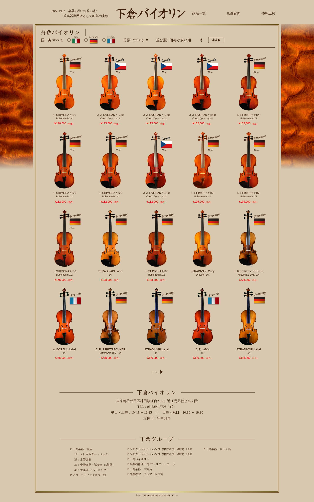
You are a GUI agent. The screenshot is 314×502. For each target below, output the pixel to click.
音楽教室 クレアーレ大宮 (146, 474)
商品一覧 (199, 13)
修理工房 (268, 13)
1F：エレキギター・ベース (91, 454)
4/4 (216, 40)
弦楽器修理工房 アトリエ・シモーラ (152, 464)
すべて (57, 40)
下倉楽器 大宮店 (141, 469)
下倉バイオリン (139, 459)
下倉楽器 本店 (82, 449)
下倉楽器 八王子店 (218, 449)
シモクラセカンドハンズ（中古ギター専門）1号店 (161, 449)
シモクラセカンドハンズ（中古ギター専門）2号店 (161, 454)
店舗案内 (233, 13)
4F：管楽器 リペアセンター (91, 470)
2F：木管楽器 (83, 459)
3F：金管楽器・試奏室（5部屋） (94, 464)
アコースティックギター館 (89, 475)
